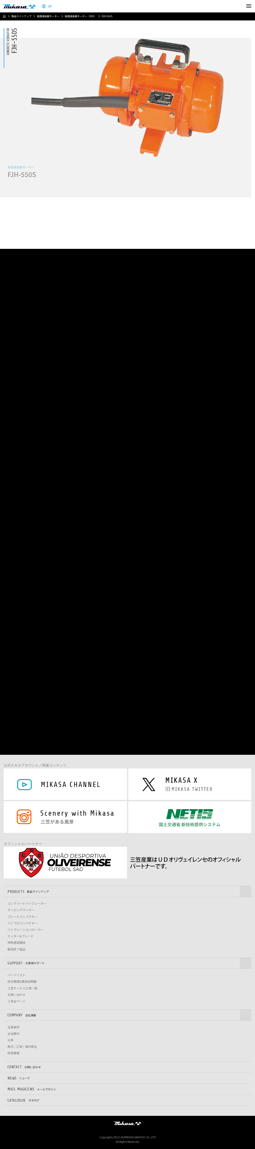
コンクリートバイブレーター (26, 903)
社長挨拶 (13, 1027)
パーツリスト (16, 975)
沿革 (10, 1040)
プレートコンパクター (22, 917)
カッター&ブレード (20, 936)
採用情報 (13, 1053)
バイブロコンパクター (22, 923)
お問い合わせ (16, 995)
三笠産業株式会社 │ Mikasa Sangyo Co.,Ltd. (19, 6)
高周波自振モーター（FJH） (80, 16)
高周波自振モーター (48, 16)
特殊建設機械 (16, 943)
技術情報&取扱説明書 (22, 981)
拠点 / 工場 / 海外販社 (22, 1047)
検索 (238, 6)
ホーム (4, 16)
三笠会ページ (16, 1001)
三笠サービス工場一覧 (22, 988)
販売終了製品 (16, 949)
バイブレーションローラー (25, 930)
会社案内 (13, 1034)
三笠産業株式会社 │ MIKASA (127, 1123)
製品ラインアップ (21, 16)
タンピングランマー (20, 910)
